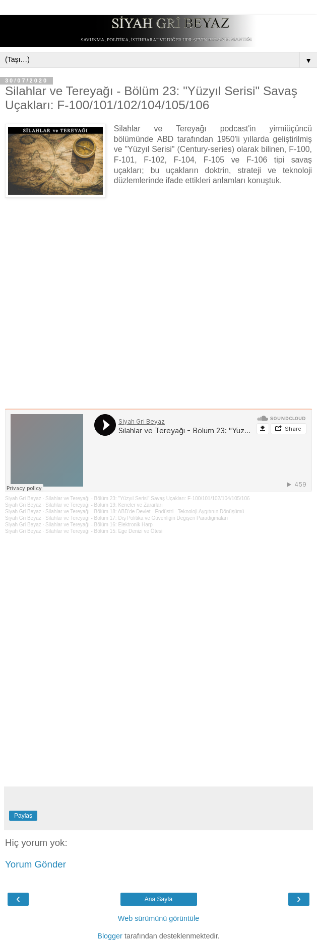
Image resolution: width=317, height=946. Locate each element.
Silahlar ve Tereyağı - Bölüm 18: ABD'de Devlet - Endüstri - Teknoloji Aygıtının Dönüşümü (144, 511)
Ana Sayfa (158, 899)
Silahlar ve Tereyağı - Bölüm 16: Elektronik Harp (99, 524)
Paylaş (23, 815)
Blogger (109, 936)
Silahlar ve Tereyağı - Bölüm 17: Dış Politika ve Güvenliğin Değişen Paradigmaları (136, 518)
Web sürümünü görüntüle (158, 918)
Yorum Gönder (35, 864)
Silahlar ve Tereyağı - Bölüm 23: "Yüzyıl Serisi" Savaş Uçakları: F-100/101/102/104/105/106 (147, 498)
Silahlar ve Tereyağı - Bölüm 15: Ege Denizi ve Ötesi (103, 531)
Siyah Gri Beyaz (23, 498)
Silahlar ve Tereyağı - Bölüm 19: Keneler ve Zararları (104, 505)
